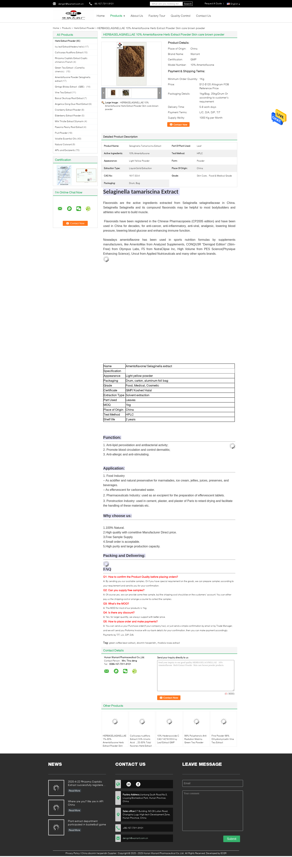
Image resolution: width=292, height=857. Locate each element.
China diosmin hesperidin (94, 853)
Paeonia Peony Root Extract (69, 127)
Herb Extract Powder (84, 28)
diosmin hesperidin (146, 642)
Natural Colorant (63, 144)
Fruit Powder (61, 132)
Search (188, 3)
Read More (74, 790)
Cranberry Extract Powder (68, 109)
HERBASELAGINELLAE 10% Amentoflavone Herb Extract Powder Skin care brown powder (131, 106)
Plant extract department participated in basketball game (87, 822)
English (235, 3)
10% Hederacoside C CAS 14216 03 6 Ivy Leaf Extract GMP (168, 739)
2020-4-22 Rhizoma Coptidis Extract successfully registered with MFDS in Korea (86, 783)
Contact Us (203, 15)
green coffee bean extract (122, 642)
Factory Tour (157, 15)
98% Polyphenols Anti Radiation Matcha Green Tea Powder (195, 739)
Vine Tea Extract (63, 92)
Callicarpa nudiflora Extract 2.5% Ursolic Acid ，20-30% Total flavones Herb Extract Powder (141, 742)
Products (116, 15)
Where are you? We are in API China (85, 803)
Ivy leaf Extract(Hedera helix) (69, 46)
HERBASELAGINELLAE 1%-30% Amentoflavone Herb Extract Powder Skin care (114, 742)
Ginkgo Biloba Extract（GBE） (70, 86)
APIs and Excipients (65, 150)
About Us (137, 15)
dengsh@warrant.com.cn (71, 3)
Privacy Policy (73, 853)
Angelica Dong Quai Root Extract (71, 104)
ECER (223, 853)
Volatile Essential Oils (66, 138)
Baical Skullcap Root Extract (69, 98)
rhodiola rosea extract (169, 642)
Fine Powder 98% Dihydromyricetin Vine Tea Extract (223, 739)
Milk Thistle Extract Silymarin (69, 121)
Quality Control (181, 15)
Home (101, 15)
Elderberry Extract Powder (68, 115)
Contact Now (180, 124)
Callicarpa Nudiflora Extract (69, 52)
